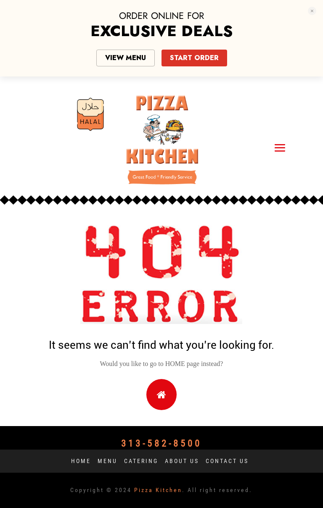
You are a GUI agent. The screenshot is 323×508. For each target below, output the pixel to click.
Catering (141, 461)
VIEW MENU (125, 58)
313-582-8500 (161, 443)
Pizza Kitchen (158, 490)
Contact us (227, 461)
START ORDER (194, 58)
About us (182, 461)
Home (81, 461)
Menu (107, 461)
